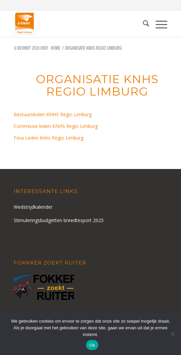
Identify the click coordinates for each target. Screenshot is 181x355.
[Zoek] (142, 23)
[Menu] (158, 23)
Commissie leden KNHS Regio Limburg (56, 126)
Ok (92, 345)
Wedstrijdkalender (33, 207)
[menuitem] (142, 23)
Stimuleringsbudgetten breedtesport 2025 (59, 220)
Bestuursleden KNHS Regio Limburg (53, 114)
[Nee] (172, 334)
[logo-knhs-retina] (75, 23)
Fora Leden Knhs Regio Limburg (48, 138)
